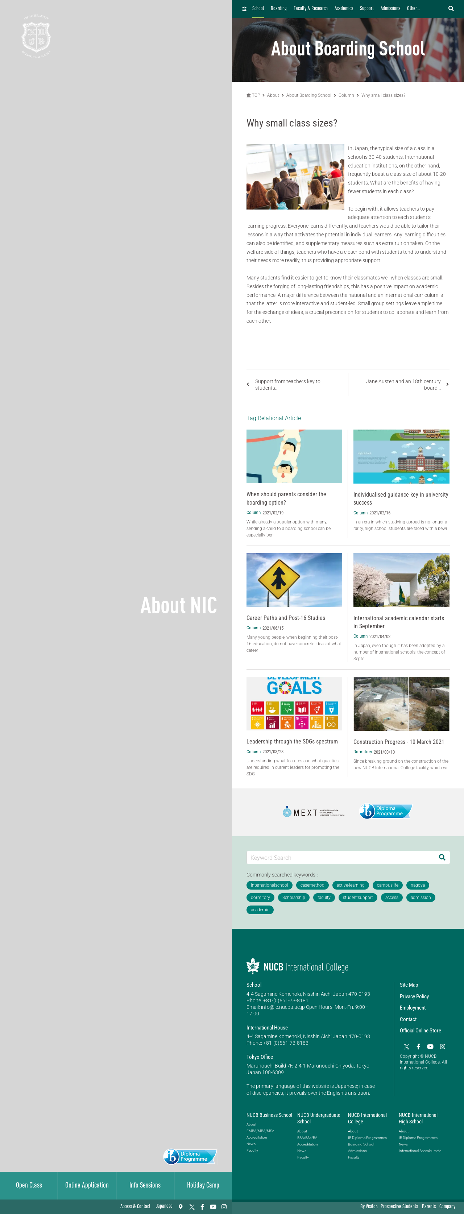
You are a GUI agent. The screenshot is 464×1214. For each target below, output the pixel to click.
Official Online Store (420, 1030)
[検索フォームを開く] (451, 9)
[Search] (442, 857)
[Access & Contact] (180, 1207)
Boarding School (361, 1144)
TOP (253, 95)
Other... (413, 9)
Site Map (409, 985)
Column (346, 95)
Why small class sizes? (383, 95)
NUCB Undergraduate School (318, 1118)
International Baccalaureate (420, 1151)
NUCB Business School (269, 1115)
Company (447, 1207)
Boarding (279, 9)
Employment (413, 1007)
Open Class (29, 1185)
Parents (429, 1207)
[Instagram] (224, 1207)
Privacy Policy (414, 996)
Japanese (164, 1206)
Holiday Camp (203, 1185)
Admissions (390, 9)
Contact (408, 1019)
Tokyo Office (259, 1057)
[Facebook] (202, 1207)
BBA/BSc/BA (307, 1138)
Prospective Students (399, 1207)
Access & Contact (135, 1207)
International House (267, 1027)
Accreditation (256, 1137)
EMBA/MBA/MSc (260, 1131)
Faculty (252, 1150)
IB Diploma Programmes (367, 1138)
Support (367, 9)
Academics (344, 9)
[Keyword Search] (341, 857)
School (258, 9)
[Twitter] (191, 1207)
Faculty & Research (311, 9)
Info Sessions (145, 1185)
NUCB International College (367, 1118)
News (251, 1144)
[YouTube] (213, 1207)
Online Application (87, 1185)
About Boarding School (308, 95)
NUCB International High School (418, 1118)
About (273, 95)
